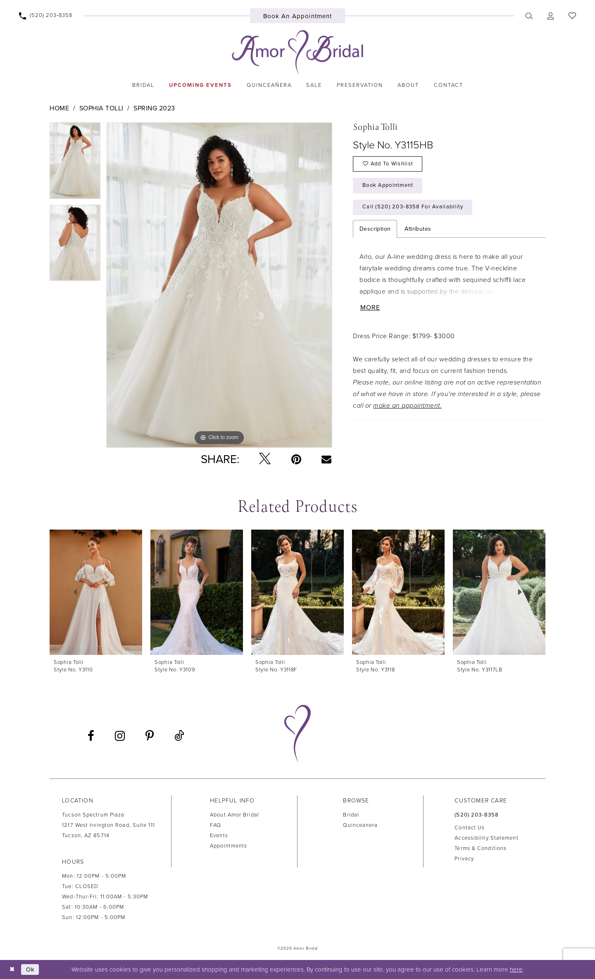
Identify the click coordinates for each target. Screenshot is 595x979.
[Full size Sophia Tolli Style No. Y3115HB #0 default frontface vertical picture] (219, 285)
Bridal (351, 815)
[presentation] (96, 592)
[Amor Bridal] (297, 52)
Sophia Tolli (101, 108)
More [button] (370, 309)
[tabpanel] (75, 163)
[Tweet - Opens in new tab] (264, 459)
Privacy (464, 858)
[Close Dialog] (12, 969)
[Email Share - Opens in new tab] (326, 459)
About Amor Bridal (234, 815)
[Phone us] (46, 15)
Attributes (418, 229)
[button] (551, 15)
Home (59, 108)
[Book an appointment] (297, 15)
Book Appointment (388, 186)
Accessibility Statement (486, 838)
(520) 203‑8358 (477, 815)
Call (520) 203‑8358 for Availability (413, 208)
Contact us (470, 827)
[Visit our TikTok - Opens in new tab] (179, 736)
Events (219, 835)
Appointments (228, 846)
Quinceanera (360, 825)
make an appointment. (407, 406)
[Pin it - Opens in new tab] (296, 459)
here (516, 969)
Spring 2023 (154, 108)
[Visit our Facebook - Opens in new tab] (91, 736)
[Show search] (529, 15)
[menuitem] (46, 15)
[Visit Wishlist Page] (572, 15)
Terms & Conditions (481, 848)
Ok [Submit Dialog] (30, 969)
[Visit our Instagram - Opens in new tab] (120, 736)
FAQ (215, 825)
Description (374, 229)
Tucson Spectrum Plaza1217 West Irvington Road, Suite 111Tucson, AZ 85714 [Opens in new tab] (108, 825)
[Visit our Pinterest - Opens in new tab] (150, 736)
